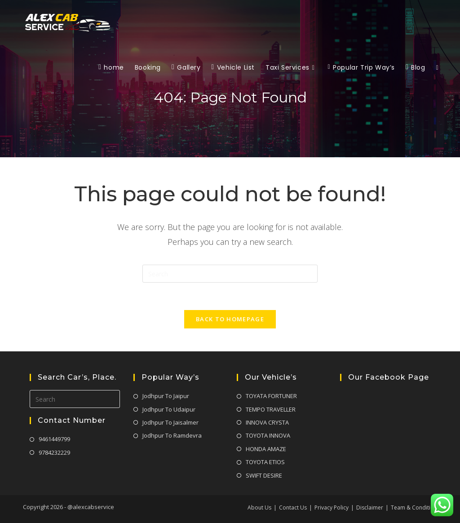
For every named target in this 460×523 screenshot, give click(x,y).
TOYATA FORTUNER (271, 396)
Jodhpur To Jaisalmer (170, 422)
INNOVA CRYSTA (267, 422)
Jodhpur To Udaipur (168, 409)
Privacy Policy (331, 507)
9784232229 (54, 452)
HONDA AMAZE (266, 449)
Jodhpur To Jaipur (165, 396)
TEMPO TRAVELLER (271, 409)
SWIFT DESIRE (264, 475)
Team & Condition (414, 507)
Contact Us (293, 507)
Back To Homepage (230, 319)
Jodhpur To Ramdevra (172, 435)
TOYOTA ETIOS (265, 462)
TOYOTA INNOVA (268, 435)
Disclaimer (369, 507)
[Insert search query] (230, 274)
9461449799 (54, 439)
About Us (259, 507)
